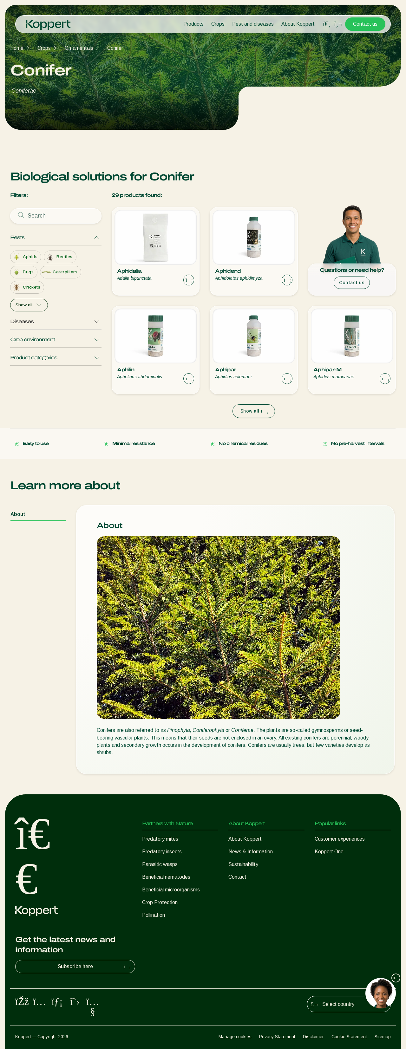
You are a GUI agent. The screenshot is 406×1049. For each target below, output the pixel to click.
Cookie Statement (349, 1036)
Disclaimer (313, 1036)
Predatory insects (162, 851)
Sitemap (383, 1036)
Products (193, 24)
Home (16, 48)
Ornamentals (79, 48)
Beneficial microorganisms (171, 889)
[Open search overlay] (326, 24)
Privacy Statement (277, 1036)
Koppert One (329, 851)
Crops (218, 24)
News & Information (250, 851)
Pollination (153, 915)
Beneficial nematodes (166, 877)
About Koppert (298, 24)
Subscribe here (95, 966)
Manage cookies (235, 1036)
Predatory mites (160, 839)
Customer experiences (340, 839)
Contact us (365, 24)
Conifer (115, 48)
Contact (237, 877)
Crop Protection (160, 902)
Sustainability (243, 864)
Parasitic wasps (160, 864)
